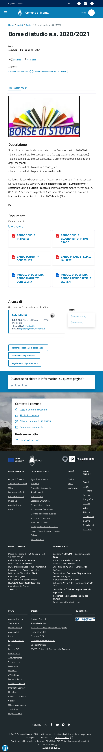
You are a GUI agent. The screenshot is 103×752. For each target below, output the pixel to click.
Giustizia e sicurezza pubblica (43, 513)
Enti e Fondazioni (16, 496)
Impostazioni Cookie (17, 696)
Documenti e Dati (16, 492)
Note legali (13, 692)
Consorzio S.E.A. (38, 636)
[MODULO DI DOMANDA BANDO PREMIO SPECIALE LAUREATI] (58, 275)
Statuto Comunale (16, 683)
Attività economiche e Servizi (88, 516)
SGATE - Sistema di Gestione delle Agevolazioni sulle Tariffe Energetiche (63, 649)
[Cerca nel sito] (91, 12)
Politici (11, 509)
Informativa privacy (16, 687)
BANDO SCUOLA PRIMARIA (26, 237)
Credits (11, 700)
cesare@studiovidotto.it (69, 602)
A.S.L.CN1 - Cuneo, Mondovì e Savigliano (49, 627)
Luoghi (86, 486)
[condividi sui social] (15, 60)
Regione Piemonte (39, 619)
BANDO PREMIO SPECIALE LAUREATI (76, 258)
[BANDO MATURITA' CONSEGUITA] (14, 257)
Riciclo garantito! (38, 631)
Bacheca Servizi (15, 679)
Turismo (34, 535)
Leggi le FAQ (13, 649)
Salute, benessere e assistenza (44, 526)
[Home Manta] (31, 12)
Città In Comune (62, 737)
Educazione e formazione (42, 509)
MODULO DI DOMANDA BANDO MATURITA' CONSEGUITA (30, 278)
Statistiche (13, 709)
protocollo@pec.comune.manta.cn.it (30, 566)
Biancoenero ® (73, 741)
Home (11, 25)
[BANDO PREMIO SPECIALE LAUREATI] (58, 257)
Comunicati (73, 487)
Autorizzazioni (37, 496)
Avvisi (29, 25)
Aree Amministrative (17, 483)
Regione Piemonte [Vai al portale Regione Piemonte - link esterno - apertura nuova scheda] (15, 3)
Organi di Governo (16, 479)
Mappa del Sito (15, 713)
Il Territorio (87, 490)
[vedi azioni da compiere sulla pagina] (30, 60)
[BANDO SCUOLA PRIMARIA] (14, 236)
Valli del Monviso (38, 644)
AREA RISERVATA (50, 747)
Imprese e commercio (40, 518)
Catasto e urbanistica (40, 500)
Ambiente (35, 483)
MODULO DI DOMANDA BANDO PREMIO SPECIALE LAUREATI (76, 278)
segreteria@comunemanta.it (32, 328)
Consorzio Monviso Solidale (43, 640)
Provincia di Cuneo (39, 623)
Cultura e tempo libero (40, 505)
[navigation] (5, 12)
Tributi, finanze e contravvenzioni (45, 530)
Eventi (86, 482)
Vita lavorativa (37, 539)
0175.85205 (29, 325)
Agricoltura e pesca (39, 479)
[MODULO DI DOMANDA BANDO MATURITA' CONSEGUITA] (14, 275)
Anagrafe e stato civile (41, 487)
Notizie (71, 479)
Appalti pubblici (37, 492)
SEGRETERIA (19, 315)
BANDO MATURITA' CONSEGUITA (28, 258)
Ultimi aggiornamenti (17, 705)
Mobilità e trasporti (39, 522)
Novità (20, 25)
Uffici (10, 487)
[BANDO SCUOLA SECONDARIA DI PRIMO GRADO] (58, 236)
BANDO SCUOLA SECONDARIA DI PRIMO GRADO (74, 238)
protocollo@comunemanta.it (27, 570)
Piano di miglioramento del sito (16, 640)
